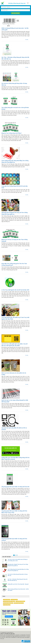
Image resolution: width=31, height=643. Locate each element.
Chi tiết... (27, 39)
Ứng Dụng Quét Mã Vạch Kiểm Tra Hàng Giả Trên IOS (15, 486)
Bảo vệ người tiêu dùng (19, 603)
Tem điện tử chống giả (20, 601)
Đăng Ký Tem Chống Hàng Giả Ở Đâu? (12, 133)
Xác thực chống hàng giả (8, 603)
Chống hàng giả (7, 599)
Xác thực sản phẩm (15, 13)
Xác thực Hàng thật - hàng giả (9, 601)
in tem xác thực (14, 599)
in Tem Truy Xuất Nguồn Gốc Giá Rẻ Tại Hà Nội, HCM (15, 290)
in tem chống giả (7, 604)
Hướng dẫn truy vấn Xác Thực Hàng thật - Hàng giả (18, 584)
